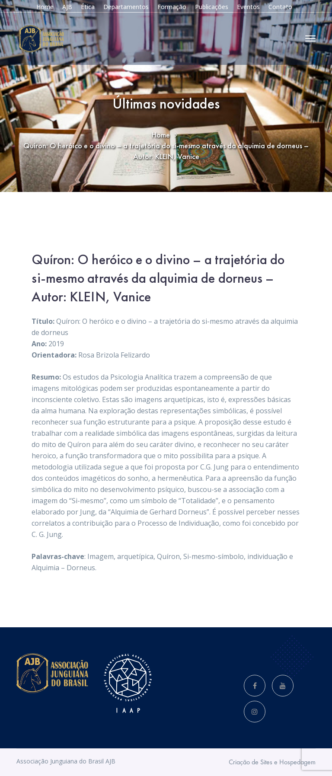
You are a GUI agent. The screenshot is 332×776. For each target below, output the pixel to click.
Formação (171, 7)
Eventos (248, 7)
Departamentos (126, 7)
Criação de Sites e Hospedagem (272, 761)
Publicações (211, 7)
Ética (88, 7)
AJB (67, 7)
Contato (280, 7)
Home (45, 7)
